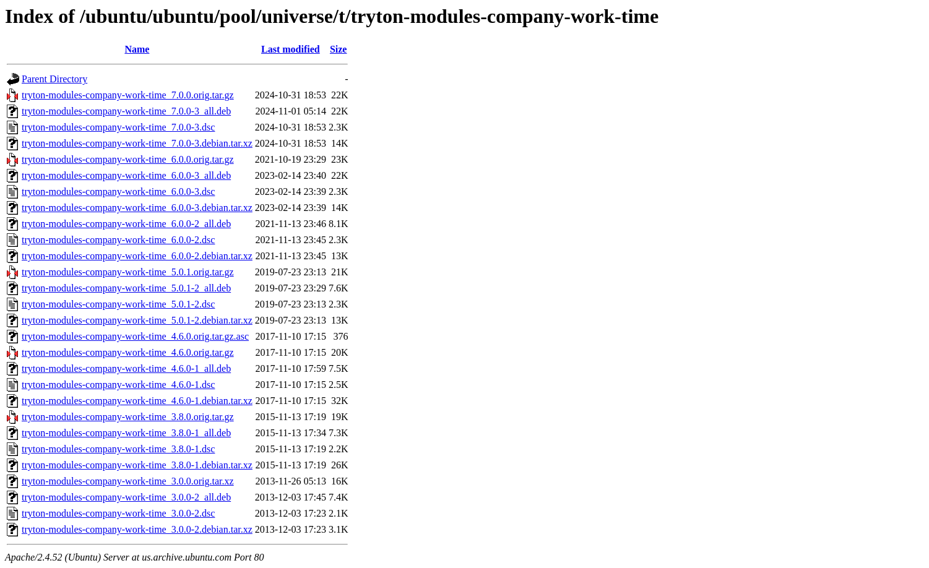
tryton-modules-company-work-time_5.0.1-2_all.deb (126, 288)
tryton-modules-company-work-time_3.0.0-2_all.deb (126, 497)
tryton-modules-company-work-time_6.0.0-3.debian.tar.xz (137, 207)
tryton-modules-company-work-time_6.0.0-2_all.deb (126, 223)
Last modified (290, 49)
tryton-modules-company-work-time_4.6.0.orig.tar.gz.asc (135, 336)
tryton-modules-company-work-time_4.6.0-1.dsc (118, 384)
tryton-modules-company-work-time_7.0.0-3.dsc (118, 127)
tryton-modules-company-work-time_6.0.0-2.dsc (118, 240)
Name (136, 49)
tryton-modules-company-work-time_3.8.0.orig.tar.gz (128, 416)
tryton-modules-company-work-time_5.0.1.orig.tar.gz (128, 272)
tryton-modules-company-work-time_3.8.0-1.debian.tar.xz (137, 465)
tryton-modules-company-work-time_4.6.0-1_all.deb (126, 368)
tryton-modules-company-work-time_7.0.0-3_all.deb (126, 111)
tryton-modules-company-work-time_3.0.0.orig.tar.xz (128, 481)
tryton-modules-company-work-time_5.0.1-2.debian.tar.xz (137, 320)
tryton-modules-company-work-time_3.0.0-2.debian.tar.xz (137, 529)
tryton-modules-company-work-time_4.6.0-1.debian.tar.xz (137, 400)
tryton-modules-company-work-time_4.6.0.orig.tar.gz (128, 352)
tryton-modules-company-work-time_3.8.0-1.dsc (118, 449)
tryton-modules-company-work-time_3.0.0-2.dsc (118, 513)
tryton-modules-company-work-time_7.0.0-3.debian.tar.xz (137, 143)
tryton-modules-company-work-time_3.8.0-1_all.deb (126, 433)
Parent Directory (54, 79)
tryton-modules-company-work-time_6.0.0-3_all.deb (126, 175)
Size (338, 49)
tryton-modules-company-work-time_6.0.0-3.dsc (118, 191)
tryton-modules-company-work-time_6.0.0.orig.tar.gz (128, 159)
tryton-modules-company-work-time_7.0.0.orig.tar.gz (128, 95)
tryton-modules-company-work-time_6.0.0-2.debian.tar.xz (137, 256)
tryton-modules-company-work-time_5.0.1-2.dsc (118, 304)
